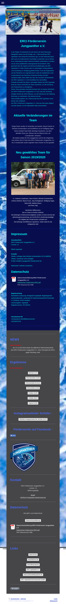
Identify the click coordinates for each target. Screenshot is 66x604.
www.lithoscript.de (33, 564)
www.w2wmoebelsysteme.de (33, 574)
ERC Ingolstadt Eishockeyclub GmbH (33, 579)
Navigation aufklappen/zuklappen (33, 3)
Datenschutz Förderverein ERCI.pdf (29, 282)
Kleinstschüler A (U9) (33, 378)
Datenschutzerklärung (33, 520)
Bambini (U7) (33, 373)
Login (55, 599)
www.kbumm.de (33, 559)
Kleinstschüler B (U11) (33, 383)
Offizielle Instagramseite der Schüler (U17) (33, 419)
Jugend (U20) (33, 403)
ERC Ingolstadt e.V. (33, 569)
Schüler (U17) (32, 398)
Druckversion (14, 599)
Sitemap (23, 599)
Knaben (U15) (33, 393)
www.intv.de (33, 554)
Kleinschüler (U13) (33, 388)
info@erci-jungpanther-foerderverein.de (33, 497)
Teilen (13, 435)
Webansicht (53, 601)
